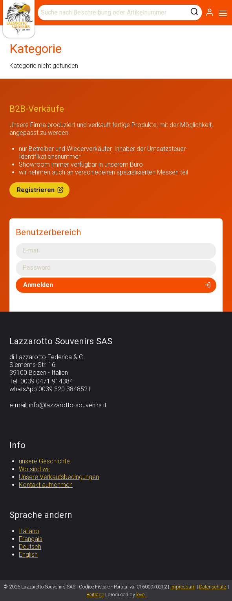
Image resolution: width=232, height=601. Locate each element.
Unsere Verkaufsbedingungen (59, 477)
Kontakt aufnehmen (46, 484)
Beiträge (95, 594)
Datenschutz (213, 587)
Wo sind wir (34, 469)
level (141, 594)
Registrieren (41, 190)
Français (30, 539)
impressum (182, 587)
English (28, 554)
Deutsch (30, 546)
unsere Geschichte (44, 461)
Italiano (29, 531)
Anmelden (117, 285)
